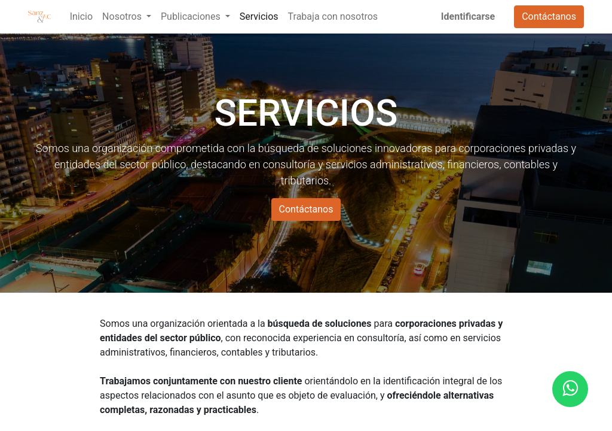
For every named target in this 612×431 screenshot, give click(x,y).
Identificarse (468, 16)
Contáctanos (549, 16)
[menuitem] (81, 17)
